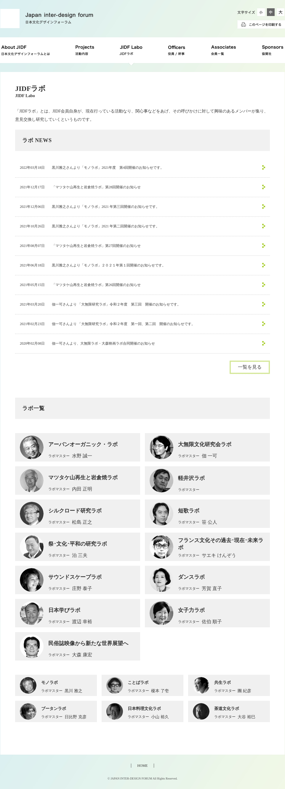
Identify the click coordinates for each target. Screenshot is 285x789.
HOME (142, 766)
